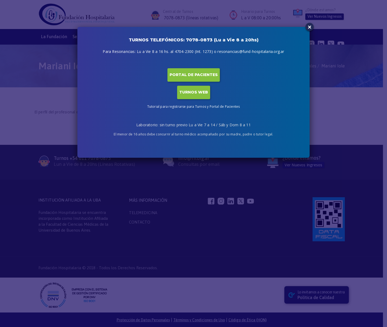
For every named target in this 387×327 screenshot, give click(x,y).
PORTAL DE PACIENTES (194, 74)
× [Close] (309, 27)
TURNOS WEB (193, 92)
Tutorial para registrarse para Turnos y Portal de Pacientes (193, 106)
